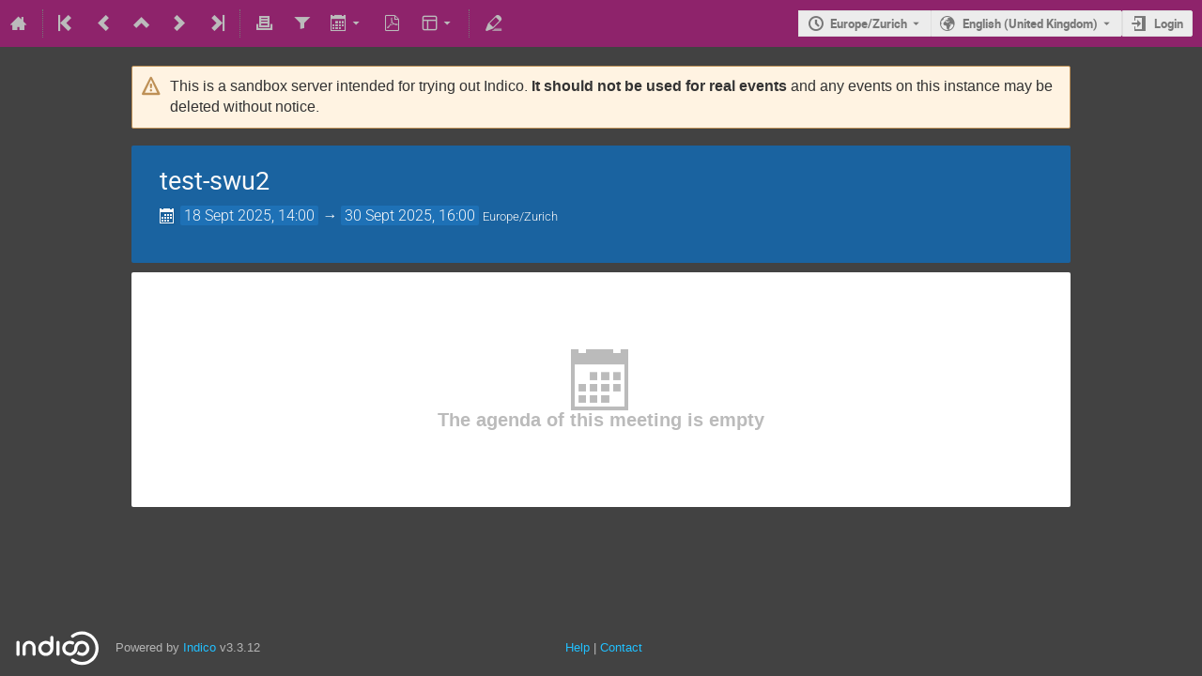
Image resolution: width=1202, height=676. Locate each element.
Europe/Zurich (868, 23)
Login (1168, 23)
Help (577, 647)
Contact (621, 647)
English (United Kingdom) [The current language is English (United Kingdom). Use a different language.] (1030, 23)
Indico (199, 647)
